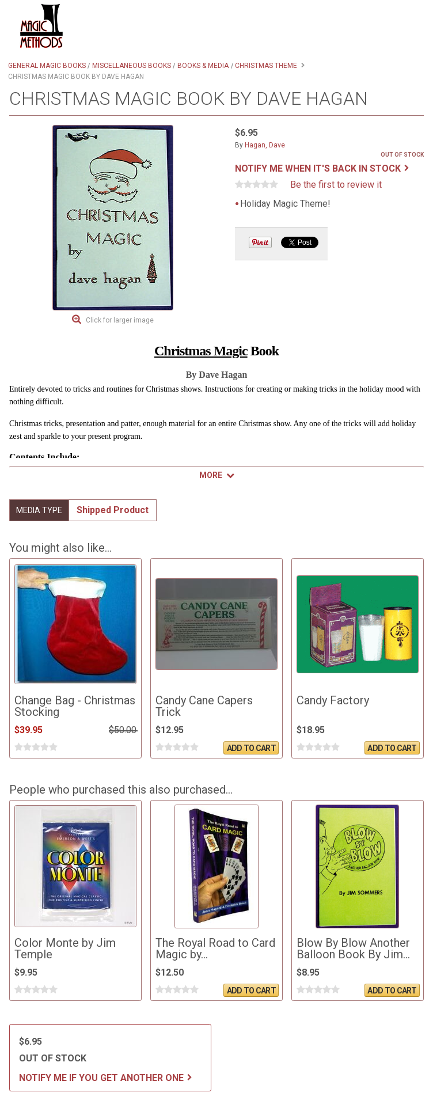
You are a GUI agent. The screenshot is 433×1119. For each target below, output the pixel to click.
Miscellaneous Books (131, 66)
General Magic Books (47, 66)
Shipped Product (113, 510)
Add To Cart (251, 748)
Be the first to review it (336, 184)
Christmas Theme (266, 66)
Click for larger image (120, 320)
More (210, 475)
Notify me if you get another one (101, 1077)
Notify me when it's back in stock (318, 168)
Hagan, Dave (265, 145)
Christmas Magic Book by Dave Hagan (76, 77)
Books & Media (203, 66)
